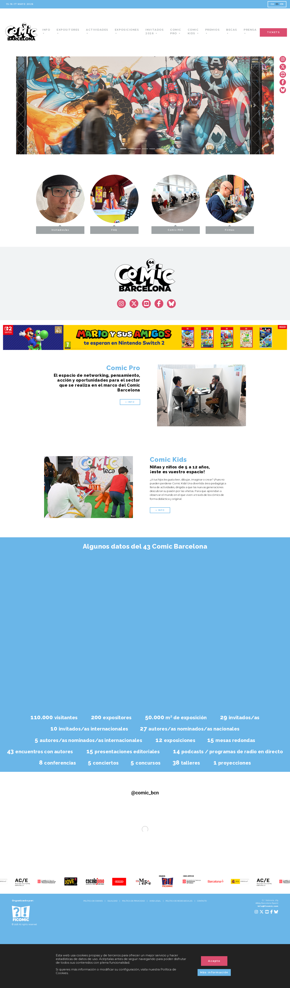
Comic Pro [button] (179, 31)
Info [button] (50, 29)
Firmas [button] (244, 228)
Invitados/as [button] (46, 228)
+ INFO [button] (130, 402)
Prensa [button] (254, 29)
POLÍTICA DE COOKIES (93, 901)
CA (272, 4)
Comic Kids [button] (197, 31)
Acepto (214, 960)
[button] (35, 105)
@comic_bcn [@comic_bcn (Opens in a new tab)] (145, 793)
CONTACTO (202, 901)
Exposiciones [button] (131, 29)
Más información (214, 972)
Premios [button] (216, 29)
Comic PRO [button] (190, 228)
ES (277, 4)
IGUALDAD (112, 901)
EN (282, 4)
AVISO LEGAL (155, 901)
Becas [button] (235, 29)
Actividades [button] (101, 29)
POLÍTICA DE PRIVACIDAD (133, 901)
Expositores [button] (71, 29)
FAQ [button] (100, 228)
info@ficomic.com (268, 906)
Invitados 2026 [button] (158, 31)
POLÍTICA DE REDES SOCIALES (179, 901)
